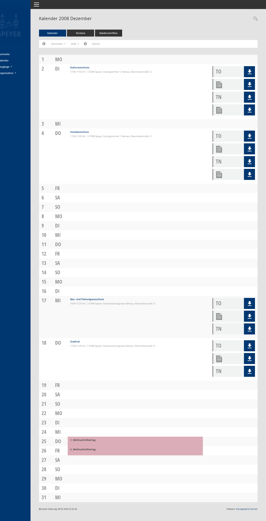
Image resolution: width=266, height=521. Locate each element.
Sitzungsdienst (247, 509)
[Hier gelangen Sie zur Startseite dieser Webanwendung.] (21, 25)
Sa (68, 197)
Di (68, 68)
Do (69, 133)
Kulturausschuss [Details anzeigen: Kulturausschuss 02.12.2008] (90, 67)
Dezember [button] (70, 43)
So (68, 206)
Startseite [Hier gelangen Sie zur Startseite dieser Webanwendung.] (13, 54)
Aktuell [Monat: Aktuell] (108, 43)
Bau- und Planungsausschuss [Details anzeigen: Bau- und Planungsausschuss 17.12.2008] (97, 299)
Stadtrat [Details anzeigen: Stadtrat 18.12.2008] (85, 341)
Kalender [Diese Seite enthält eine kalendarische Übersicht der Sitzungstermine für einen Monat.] (13, 60)
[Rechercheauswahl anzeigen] (255, 19)
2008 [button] (87, 43)
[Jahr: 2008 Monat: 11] (56, 44)
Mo (69, 59)
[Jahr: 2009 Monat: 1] (97, 44)
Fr (68, 188)
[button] (21, 67)
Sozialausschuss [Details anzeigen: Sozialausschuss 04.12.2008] (90, 131)
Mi (69, 123)
